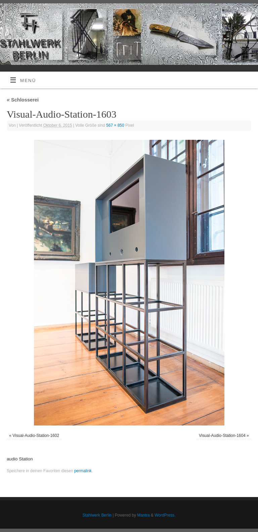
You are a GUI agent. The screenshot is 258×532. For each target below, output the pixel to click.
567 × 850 (115, 125)
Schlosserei (23, 100)
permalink (83, 470)
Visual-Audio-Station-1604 (222, 435)
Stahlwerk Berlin (97, 515)
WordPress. (165, 515)
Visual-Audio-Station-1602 (35, 435)
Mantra (143, 515)
